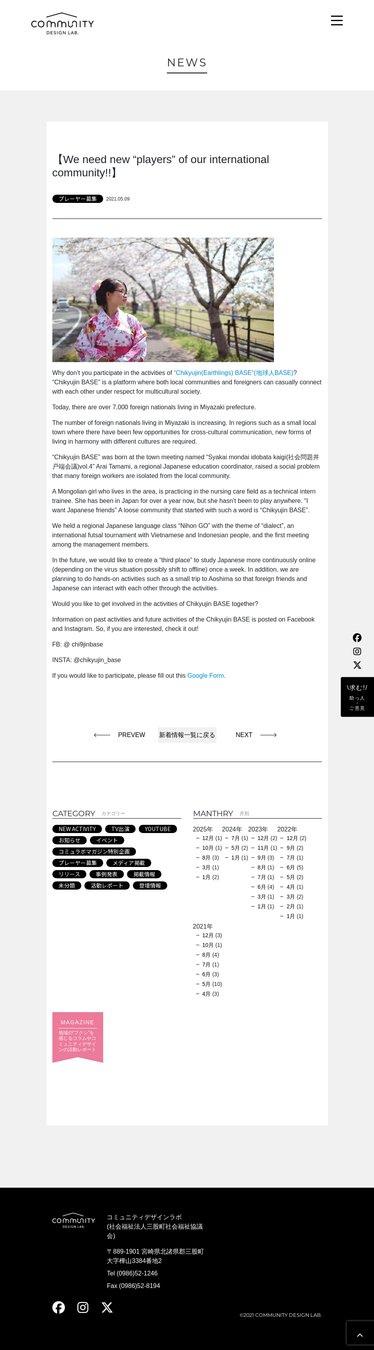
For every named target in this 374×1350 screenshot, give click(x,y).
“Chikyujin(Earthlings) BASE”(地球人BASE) (233, 372)
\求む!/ (357, 697)
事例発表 (107, 874)
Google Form (205, 675)
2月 (290, 906)
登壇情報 (150, 885)
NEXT (240, 735)
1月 (206, 877)
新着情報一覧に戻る (187, 735)
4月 (290, 887)
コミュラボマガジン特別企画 (94, 851)
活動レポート (107, 885)
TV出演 (120, 829)
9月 (262, 857)
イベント (107, 840)
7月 (235, 838)
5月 (235, 848)
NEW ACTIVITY (77, 829)
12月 (208, 838)
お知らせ (70, 840)
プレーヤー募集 (78, 198)
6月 (262, 887)
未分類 (67, 885)
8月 (206, 857)
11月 (263, 848)
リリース (69, 874)
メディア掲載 (129, 863)
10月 (208, 848)
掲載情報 (144, 874)
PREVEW (131, 735)
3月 (206, 867)
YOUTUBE (158, 829)
